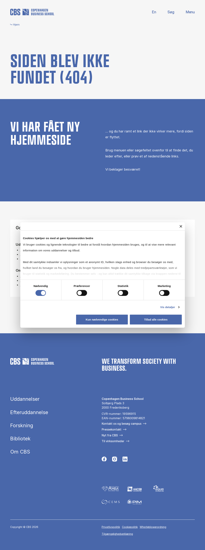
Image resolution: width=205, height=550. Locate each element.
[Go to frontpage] (32, 12)
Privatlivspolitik (111, 526)
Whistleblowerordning (153, 526)
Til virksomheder (113, 441)
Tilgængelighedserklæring (117, 533)
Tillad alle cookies (156, 319)
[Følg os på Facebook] (104, 460)
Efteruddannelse (29, 412)
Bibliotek (20, 438)
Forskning (21, 425)
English (151, 12)
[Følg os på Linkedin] (125, 460)
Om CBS (20, 451)
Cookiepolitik (130, 526)
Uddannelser (25, 399)
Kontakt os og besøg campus (121, 423)
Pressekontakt (111, 429)
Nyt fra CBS (110, 435)
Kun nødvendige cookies (102, 319)
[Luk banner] (181, 226)
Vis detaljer (167, 307)
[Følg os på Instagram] (114, 460)
